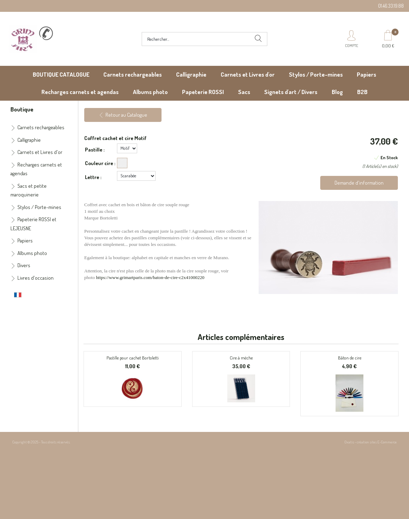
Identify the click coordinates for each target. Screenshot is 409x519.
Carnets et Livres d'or (248, 74)
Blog (337, 91)
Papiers (366, 74)
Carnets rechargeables (132, 74)
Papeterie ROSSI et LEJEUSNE (33, 224)
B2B (362, 91)
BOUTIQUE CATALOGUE (61, 74)
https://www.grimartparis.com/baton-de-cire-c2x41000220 (150, 277)
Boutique (21, 109)
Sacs (244, 91)
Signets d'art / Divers (290, 91)
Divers (23, 265)
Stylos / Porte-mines (316, 74)
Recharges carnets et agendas (80, 91)
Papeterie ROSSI (203, 91)
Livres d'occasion (35, 277)
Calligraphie (191, 74)
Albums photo (150, 91)
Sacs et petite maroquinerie (28, 190)
